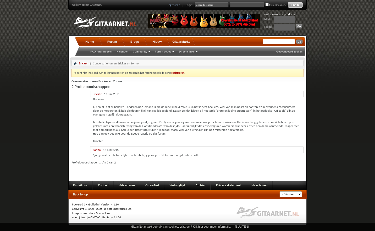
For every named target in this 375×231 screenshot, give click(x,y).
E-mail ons (80, 185)
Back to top (80, 194)
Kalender (122, 51)
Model (268, 26)
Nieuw (157, 41)
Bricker (83, 63)
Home (89, 41)
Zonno (97, 150)
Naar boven (259, 185)
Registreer (173, 5)
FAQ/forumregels (101, 51)
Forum (112, 41)
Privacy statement (228, 185)
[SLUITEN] (242, 226)
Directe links (186, 51)
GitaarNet (152, 185)
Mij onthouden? (275, 4)
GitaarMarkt (181, 41)
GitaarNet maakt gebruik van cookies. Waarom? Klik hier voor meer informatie (180, 226)
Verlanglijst (177, 185)
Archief (200, 185)
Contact (103, 185)
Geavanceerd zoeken (289, 51)
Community (140, 51)
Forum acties (163, 51)
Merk (267, 19)
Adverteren (127, 185)
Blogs (134, 41)
